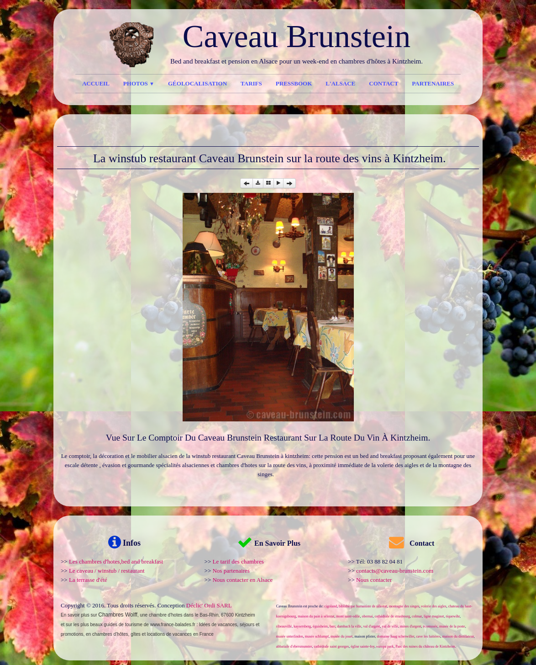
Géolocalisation (197, 83)
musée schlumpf (317, 636)
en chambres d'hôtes (107, 634)
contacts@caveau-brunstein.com (394, 570)
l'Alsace (340, 83)
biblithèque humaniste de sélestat (363, 606)
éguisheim (320, 626)
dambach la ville (349, 626)
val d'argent (371, 626)
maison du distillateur (458, 636)
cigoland (330, 606)
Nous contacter (374, 579)
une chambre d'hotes (161, 614)
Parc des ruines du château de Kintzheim (425, 646)
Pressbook (294, 83)
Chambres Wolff (117, 615)
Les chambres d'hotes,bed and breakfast (116, 561)
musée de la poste (452, 626)
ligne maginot (434, 616)
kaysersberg (302, 626)
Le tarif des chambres (237, 561)
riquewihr (453, 616)
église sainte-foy (362, 646)
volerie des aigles (434, 606)
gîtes (136, 634)
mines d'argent (410, 626)
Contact (383, 83)
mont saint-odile (348, 616)
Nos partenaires (230, 570)
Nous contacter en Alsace (242, 579)
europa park (385, 646)
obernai (367, 616)
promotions (72, 634)
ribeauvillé (284, 626)
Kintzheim (245, 614)
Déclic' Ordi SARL (209, 605)
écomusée (430, 626)
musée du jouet (341, 636)
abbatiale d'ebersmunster (294, 646)
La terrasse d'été (88, 579)
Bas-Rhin (209, 614)
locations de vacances (169, 634)
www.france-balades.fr (172, 624)
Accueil (96, 83)
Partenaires (433, 83)
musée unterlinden (289, 636)
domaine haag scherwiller (396, 636)
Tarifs (251, 83)
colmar (417, 616)
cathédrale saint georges (331, 646)
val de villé (390, 626)
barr (333, 626)
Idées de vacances (218, 624)
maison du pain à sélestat (316, 616)
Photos (138, 83)
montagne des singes (404, 606)
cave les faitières (428, 636)
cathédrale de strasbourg (392, 616)
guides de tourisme (123, 624)
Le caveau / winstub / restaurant (107, 570)
